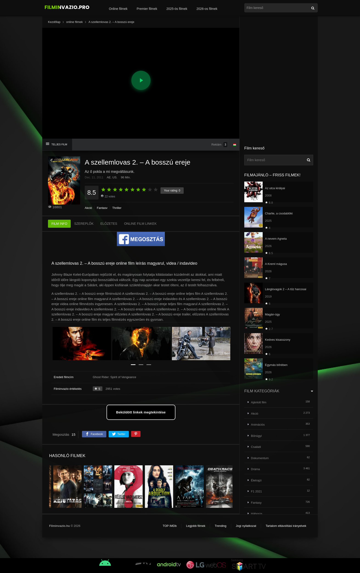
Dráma (255, 469)
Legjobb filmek (195, 526)
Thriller (116, 208)
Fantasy (102, 208)
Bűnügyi (256, 436)
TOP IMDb (170, 526)
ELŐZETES (108, 223)
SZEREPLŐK (83, 223)
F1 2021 (256, 491)
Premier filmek (147, 9)
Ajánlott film (258, 402)
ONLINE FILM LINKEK (140, 223)
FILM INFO (59, 223)
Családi (256, 447)
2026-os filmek (207, 9)
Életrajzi (256, 480)
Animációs (258, 424)
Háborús (256, 513)
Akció (88, 208)
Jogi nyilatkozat (246, 526)
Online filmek (118, 9)
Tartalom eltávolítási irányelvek (286, 526)
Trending (220, 526)
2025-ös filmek (176, 9)
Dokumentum (260, 458)
